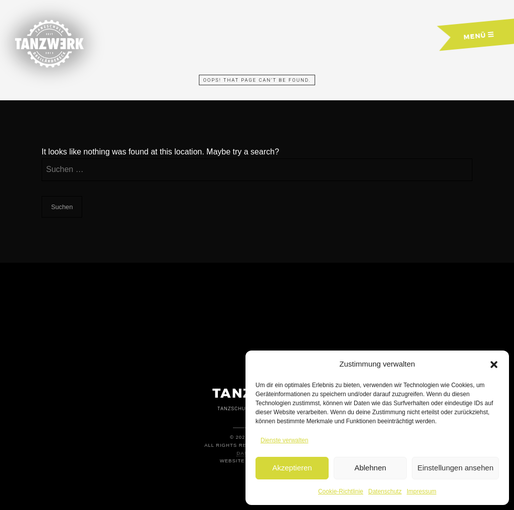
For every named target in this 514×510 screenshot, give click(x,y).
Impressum (421, 491)
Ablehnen (370, 467)
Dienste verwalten (284, 440)
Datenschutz (385, 491)
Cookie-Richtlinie (340, 491)
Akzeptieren (292, 467)
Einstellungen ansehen (455, 467)
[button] (494, 365)
